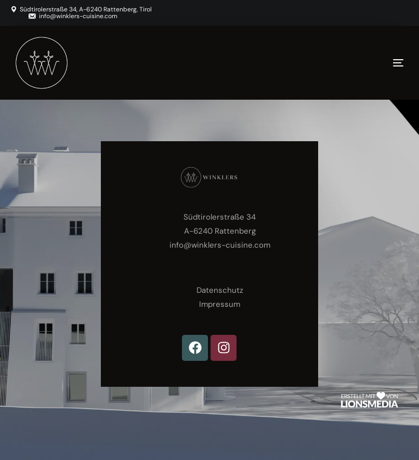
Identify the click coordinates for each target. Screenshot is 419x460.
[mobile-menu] (377, 63)
